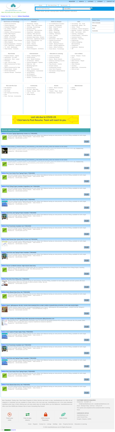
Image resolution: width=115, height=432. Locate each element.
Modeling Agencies (32, 65)
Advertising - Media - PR (78, 25)
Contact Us (110, 1)
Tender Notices (31, 94)
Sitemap (100, 1)
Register (72, 1)
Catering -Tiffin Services (34, 33)
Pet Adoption (8, 87)
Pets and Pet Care (11, 85)
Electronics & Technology (11, 21)
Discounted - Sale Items (56, 38)
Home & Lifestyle (56, 21)
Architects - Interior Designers (80, 28)
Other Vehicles (76, 64)
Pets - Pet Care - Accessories (12, 96)
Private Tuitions (53, 65)
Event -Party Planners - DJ (34, 42)
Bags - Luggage (53, 28)
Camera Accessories (10, 23)
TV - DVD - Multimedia (10, 49)
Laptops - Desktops (9, 35)
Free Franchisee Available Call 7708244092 (18, 226)
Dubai (29, 402)
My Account (64, 5)
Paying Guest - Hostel (10, 69)
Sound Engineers (32, 75)
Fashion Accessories (55, 40)
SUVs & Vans (75, 69)
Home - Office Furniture (56, 47)
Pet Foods (7, 91)
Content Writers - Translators (80, 35)
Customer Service (77, 37)
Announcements (31, 87)
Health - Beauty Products (56, 43)
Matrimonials (79, 85)
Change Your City (6, 16)
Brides (73, 87)
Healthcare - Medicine (78, 47)
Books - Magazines (54, 32)
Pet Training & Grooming (11, 92)
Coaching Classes (54, 57)
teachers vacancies (65, 11)
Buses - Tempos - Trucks (79, 55)
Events (56, 85)
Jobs (78, 21)
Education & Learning (56, 53)
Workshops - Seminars (55, 92)
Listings (90, 1)
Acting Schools (31, 57)
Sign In (81, 1)
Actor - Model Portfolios (33, 59)
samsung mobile (54, 11)
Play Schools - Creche (55, 64)
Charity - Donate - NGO (33, 91)
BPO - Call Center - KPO (79, 32)
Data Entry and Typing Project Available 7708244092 (21, 213)
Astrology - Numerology (33, 27)
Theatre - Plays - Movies (56, 91)
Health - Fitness (31, 43)
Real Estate (11, 53)
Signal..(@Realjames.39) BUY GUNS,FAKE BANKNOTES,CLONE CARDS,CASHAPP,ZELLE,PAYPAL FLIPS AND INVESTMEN (42, 305)
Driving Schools (76, 59)
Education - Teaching (77, 38)
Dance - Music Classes (55, 59)
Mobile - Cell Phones (10, 37)
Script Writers (30, 72)
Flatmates (7, 60)
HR (72, 49)
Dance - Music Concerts (56, 87)
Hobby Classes (53, 62)
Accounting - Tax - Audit (78, 23)
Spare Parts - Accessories (79, 67)
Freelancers (75, 45)
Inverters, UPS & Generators (12, 32)
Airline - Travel (76, 27)
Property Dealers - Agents (11, 55)
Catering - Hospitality (78, 33)
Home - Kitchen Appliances (57, 45)
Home (40, 5)
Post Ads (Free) (52, 5)
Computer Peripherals (10, 27)
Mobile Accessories (9, 38)
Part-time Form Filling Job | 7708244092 (17, 279)
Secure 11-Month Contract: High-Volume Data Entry (21, 265)
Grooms (74, 89)
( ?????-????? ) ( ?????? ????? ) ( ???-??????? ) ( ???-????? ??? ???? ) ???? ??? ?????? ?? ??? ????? (36, 146)
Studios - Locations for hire (34, 77)
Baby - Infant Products (55, 27)
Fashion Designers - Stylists (35, 62)
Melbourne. (57, 404)
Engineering (75, 40)
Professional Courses (55, 67)
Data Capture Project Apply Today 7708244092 (19, 332)
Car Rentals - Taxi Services (34, 30)
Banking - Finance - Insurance (80, 30)
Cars (73, 57)
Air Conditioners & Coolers (56, 23)
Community (33, 85)
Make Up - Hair (31, 64)
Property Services (68, 424)
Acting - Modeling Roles (33, 55)
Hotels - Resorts (31, 45)
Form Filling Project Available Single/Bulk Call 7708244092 (23, 186)
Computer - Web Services (34, 35)
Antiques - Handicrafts (55, 25)
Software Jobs (22, 406)
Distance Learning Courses (57, 60)
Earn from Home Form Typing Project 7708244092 (20, 173)
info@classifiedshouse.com (85, 404)
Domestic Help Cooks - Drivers (35, 37)
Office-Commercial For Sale (12, 67)
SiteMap (55, 424)
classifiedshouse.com (66, 404)
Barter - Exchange (54, 30)
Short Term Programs (55, 69)
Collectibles (52, 37)
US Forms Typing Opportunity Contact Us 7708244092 (21, 133)
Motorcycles (75, 62)
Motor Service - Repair (78, 60)
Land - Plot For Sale (10, 62)
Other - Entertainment (33, 69)
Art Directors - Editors (33, 60)
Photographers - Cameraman (35, 70)
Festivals (51, 89)
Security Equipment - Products (13, 45)
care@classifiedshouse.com (101, 404)
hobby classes (40, 11)
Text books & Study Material (57, 70)
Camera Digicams (9, 25)
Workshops (52, 72)
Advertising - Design (32, 23)
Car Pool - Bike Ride (32, 89)
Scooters (74, 65)
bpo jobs (47, 11)
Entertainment (34, 53)
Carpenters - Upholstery (33, 32)
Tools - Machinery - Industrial (12, 47)
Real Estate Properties (26, 400)
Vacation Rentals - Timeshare (12, 72)
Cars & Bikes (79, 53)
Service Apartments (10, 70)
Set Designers (31, 74)
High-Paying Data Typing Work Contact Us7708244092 (21, 239)
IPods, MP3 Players (10, 33)
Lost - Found (30, 92)
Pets (5, 94)
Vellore (4, 133)
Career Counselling (32, 406)
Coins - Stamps (53, 35)
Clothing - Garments (55, 33)
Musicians (29, 67)
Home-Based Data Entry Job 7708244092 (18, 292)
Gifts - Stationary (54, 42)
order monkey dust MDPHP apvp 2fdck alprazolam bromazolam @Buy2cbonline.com (30, 318)
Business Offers (31, 28)
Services (33, 21)
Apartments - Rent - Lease (11, 59)
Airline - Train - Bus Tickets (34, 25)
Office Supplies (8, 43)
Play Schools (41, 406)
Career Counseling (54, 55)
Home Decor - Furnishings (56, 49)
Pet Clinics (7, 89)
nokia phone (73, 11)
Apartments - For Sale (10, 57)
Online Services (38, 400)
